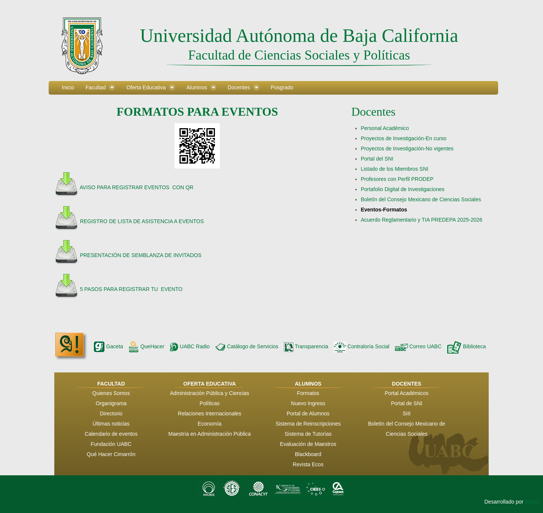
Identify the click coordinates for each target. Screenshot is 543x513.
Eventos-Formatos (384, 210)
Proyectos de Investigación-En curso (403, 138)
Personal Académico (385, 128)
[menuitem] (68, 88)
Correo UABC (418, 346)
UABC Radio (190, 346)
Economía (209, 424)
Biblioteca (466, 346)
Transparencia (306, 346)
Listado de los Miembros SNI (394, 169)
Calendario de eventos (111, 434)
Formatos (308, 393)
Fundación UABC (111, 444)
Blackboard (308, 454)
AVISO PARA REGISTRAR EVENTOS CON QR (136, 187)
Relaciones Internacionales (209, 413)
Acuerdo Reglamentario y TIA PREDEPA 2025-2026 (421, 220)
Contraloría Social (362, 346)
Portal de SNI (406, 403)
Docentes (373, 111)
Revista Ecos (308, 464)
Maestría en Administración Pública (209, 434)
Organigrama (111, 403)
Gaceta (108, 346)
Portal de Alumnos (308, 413)
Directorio (111, 413)
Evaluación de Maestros (308, 444)
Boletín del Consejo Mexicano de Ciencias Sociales (421, 199)
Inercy (532, 502)
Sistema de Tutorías (308, 434)
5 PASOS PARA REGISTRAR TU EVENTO (131, 289)
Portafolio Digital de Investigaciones (403, 189)
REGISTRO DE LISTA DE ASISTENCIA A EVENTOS (141, 221)
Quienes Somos (111, 393)
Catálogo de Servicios (246, 346)
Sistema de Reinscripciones (308, 424)
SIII (407, 413)
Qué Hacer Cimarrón (111, 454)
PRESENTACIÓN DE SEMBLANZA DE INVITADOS (139, 255)
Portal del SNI (377, 159)
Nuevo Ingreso (308, 403)
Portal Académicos (406, 393)
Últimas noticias (111, 424)
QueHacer (146, 346)
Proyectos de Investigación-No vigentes (407, 148)
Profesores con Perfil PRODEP (397, 179)
